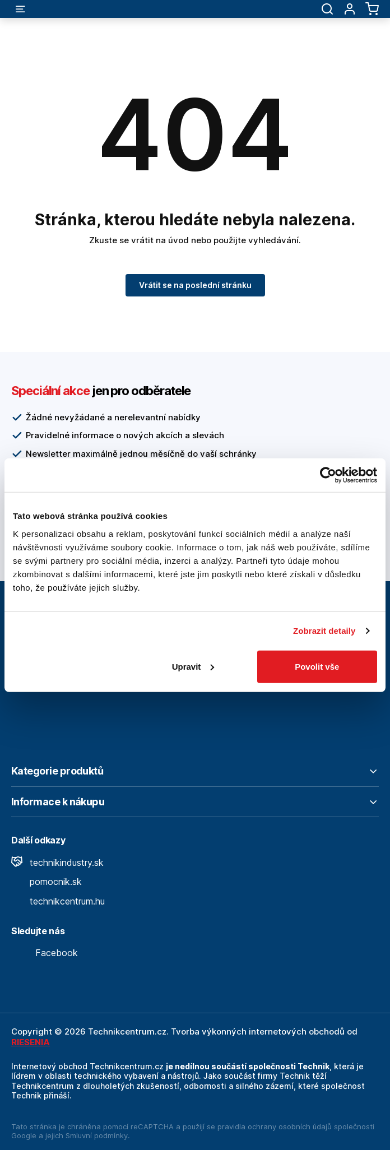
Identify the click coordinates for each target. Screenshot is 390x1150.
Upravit (193, 666)
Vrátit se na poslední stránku (195, 285)
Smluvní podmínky (97, 1135)
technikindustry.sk (57, 862)
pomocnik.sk (46, 881)
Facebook (44, 952)
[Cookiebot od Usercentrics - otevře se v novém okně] (328, 475)
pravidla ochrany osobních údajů (274, 1126)
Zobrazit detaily (324, 631)
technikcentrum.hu (58, 901)
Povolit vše (317, 666)
